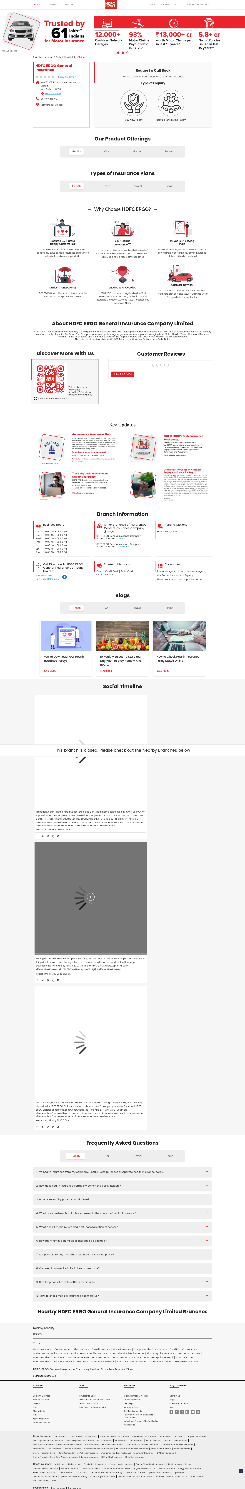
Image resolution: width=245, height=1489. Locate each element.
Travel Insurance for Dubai (45, 1177)
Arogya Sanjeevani (142, 1142)
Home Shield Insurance (189, 1201)
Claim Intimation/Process (136, 1070)
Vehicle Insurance (73, 1123)
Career (36, 1089)
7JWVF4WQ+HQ (44, 575)
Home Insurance (94, 1257)
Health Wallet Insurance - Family (107, 1146)
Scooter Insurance (89, 1131)
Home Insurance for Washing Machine (164, 1193)
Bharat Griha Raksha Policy (90, 1205)
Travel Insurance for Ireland (134, 1177)
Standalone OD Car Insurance (129, 1114)
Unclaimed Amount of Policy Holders (141, 1095)
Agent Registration (41, 1092)
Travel (137, 607)
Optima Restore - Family (159, 1146)
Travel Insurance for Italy (161, 1177)
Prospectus (65, 1243)
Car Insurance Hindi (84, 1276)
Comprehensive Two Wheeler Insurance (103, 1119)
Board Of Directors (41, 1070)
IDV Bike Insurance (165, 1127)
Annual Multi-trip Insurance (169, 1169)
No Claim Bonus (104, 1114)
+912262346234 (49, 99)
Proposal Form (80, 1243)
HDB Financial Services (146, 1295)
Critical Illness (130, 1235)
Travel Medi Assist (103, 1265)
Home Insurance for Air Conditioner (49, 1197)
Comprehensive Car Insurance (114, 1110)
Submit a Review (67, 77)
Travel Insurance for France (74, 1177)
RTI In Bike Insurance (134, 1131)
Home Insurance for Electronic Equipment (183, 1197)
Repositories (156, 1265)
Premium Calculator (70, 1142)
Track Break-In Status (161, 1123)
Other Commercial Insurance (93, 1220)
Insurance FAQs (73, 1265)
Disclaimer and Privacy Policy (92, 1081)
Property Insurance (126, 1201)
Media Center (39, 1085)
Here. (54, 1154)
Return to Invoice (154, 1114)
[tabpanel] (122, 31)
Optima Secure (65, 1146)
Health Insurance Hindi (61, 1276)
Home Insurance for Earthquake (79, 1201)
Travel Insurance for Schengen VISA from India (91, 1173)
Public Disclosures (41, 1096)
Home (169, 607)
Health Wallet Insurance (44, 1146)
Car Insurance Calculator (170, 1110)
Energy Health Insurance (189, 1142)
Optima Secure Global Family (73, 1150)
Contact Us (175, 1070)
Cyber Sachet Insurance (65, 1216)
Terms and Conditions (89, 1077)
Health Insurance (64, 1235)
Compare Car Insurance (197, 1110)
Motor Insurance (112, 1257)
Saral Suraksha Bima (135, 1146)
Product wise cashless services (102, 1250)
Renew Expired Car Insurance (80, 1114)
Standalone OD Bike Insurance (47, 1123)
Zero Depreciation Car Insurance (48, 1114)
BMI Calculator (197, 1150)
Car (107, 607)
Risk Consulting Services (44, 1220)
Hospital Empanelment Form (71, 1250)
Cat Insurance (74, 1162)
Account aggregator (53, 1265)
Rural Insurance (127, 1216)
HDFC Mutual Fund (110, 1295)
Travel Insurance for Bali (158, 1173)
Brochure (52, 1243)
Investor (36, 1077)
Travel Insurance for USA (75, 1186)
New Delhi (69, 57)
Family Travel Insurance (113, 1169)
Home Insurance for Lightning (147, 1197)
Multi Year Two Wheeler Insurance (132, 1123)
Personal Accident (91, 1142)
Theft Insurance (67, 1205)
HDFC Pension (166, 1295)
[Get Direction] (64, 579)
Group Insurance (166, 1216)
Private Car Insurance (111, 1235)
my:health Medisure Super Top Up (171, 1150)
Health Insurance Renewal (180, 1138)
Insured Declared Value (176, 1114)
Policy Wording (97, 1243)
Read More (49, 671)
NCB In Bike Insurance (111, 1131)
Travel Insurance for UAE (101, 1186)
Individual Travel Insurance (85, 1169)
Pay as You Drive (182, 1123)
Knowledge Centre (138, 1265)
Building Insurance (105, 1201)
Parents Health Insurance (121, 1138)
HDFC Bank (57, 1287)
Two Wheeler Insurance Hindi (110, 1276)
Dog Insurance (58, 1162)
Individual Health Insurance (67, 1138)
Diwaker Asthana (77, 1228)
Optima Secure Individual (45, 1150)
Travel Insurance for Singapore (107, 1181)
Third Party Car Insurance (144, 1110)
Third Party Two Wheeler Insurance (142, 1119)
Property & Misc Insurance (190, 1216)
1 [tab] (118, 52)
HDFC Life (76, 1295)
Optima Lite (179, 1146)
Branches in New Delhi (45, 1050)
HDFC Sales (127, 1295)
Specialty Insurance (68, 1220)
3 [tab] (127, 52)
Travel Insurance (62, 1169)
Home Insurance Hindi (137, 1276)
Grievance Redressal (179, 1077)
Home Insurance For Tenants (67, 1193)
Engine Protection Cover (44, 1127)
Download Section (132, 1074)
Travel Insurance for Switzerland (167, 1181)
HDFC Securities (91, 1295)
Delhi (58, 57)
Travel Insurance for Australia (130, 1173)
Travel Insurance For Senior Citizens (49, 1173)
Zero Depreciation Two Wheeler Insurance (78, 1127)
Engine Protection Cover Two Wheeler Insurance (55, 1131)
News (172, 1081)
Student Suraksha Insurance (140, 1169)
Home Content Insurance (45, 1205)
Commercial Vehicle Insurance (98, 1123)
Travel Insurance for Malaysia (47, 1181)
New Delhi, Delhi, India (47, 579)
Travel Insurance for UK (127, 1186)
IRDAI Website (121, 1265)
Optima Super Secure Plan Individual (135, 1150)
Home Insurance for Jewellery (83, 1197)
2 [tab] (122, 52)
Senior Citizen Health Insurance (150, 1138)
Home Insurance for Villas (148, 1205)
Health (76, 607)
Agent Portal (129, 1099)
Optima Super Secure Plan (102, 1150)
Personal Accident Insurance (136, 1257)
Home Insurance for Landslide (47, 1201)
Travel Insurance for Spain (137, 1181)
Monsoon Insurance (166, 1201)
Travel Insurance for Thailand (47, 1186)
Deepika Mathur (58, 1228)
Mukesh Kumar (95, 1228)
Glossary (88, 1265)
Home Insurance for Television (128, 1193)
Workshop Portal (131, 1081)
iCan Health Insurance (164, 1142)
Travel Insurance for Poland (77, 1181)
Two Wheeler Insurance (44, 1119)
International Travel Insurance (155, 1186)
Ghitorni (37, 1008)
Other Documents (142, 1243)
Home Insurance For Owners (98, 1193)
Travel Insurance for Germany (104, 1177)
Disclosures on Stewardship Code (94, 1074)
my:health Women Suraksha (116, 1142)
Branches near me (43, 57)
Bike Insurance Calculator (70, 1119)
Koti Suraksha (82, 1146)
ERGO (67, 1287)
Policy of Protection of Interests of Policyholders (139, 1090)
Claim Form (113, 1243)
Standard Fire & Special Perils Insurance (98, 1216)
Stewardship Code (87, 1070)
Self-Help (128, 1077)
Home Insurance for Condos (119, 1205)
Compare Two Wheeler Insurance (177, 1119)
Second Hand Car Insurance (83, 1110)
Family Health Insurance (95, 1138)
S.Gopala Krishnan (113, 1228)
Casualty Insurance (146, 1216)
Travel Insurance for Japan (189, 1177)
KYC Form (126, 1243)
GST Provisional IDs (133, 1085)
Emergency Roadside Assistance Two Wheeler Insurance (127, 1127)
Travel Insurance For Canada (186, 1173)
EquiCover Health (41, 1154)
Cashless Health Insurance (45, 1142)
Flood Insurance (145, 1201)
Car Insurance (60, 1110)
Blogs (172, 1074)
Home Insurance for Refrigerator (115, 1197)
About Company (41, 1074)
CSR (35, 1081)
